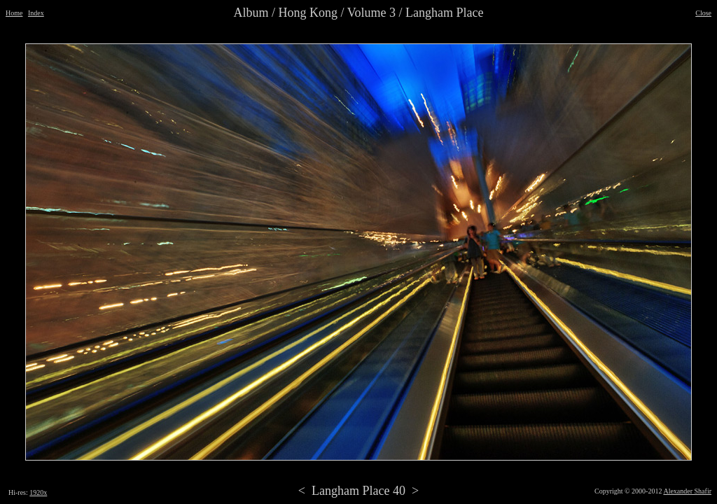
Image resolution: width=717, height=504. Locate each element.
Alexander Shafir (687, 491)
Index (36, 13)
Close (703, 13)
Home (14, 13)
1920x (38, 492)
